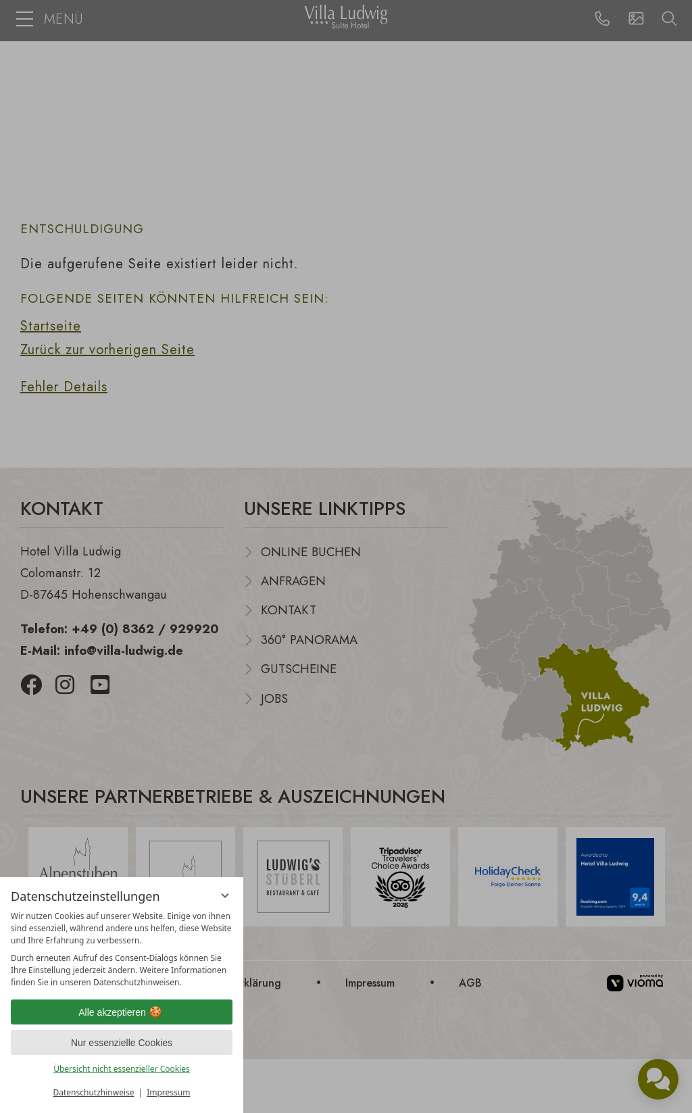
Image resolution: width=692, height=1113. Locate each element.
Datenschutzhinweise (93, 1092)
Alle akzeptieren (121, 1012)
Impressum (168, 1092)
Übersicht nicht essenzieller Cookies (121, 1068)
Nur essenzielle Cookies (121, 1042)
